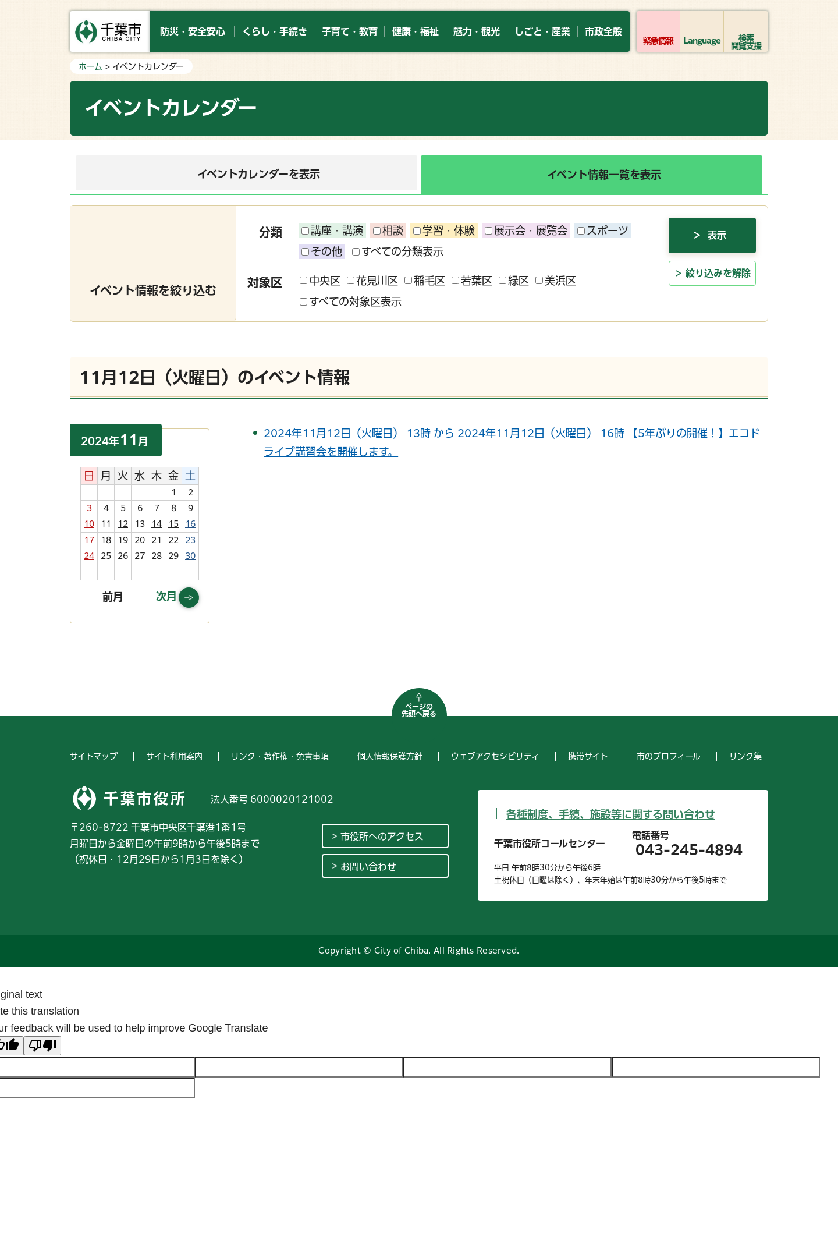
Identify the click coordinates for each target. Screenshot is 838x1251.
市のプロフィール (669, 756)
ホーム (90, 66)
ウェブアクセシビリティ (495, 756)
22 (173, 540)
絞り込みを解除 (718, 294)
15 (173, 524)
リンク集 (745, 756)
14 (156, 524)
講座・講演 (332, 230)
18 (106, 540)
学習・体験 (444, 230)
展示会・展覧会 (526, 230)
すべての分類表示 (397, 251)
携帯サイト (588, 756)
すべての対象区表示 (351, 301)
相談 (388, 230)
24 (89, 556)
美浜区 (555, 280)
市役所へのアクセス (382, 836)
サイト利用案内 (174, 756)
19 (123, 540)
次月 (166, 596)
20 (139, 540)
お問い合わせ (368, 866)
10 (89, 524)
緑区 (514, 280)
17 (89, 540)
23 (190, 540)
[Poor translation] (42, 1045)
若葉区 (472, 280)
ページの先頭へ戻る (419, 710)
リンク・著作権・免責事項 (280, 756)
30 (190, 556)
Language (702, 41)
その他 (321, 251)
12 (123, 524)
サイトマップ (94, 756)
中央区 (320, 280)
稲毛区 (424, 280)
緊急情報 (658, 41)
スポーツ (602, 230)
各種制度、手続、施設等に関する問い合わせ (610, 814)
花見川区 (372, 280)
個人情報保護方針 (389, 756)
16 (190, 524)
